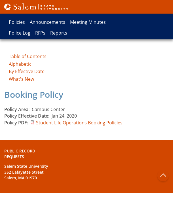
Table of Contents (28, 56)
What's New (21, 79)
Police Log (19, 33)
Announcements (47, 22)
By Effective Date (27, 71)
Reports (58, 33)
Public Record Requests (19, 153)
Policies (17, 22)
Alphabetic (20, 64)
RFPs (40, 33)
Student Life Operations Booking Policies (79, 123)
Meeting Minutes (88, 22)
